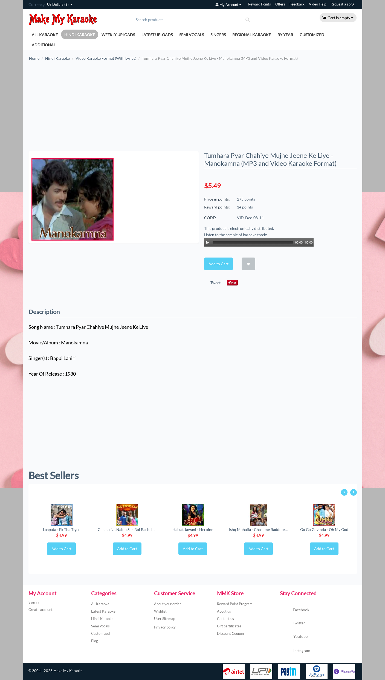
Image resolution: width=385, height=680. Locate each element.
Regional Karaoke (251, 34)
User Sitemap (164, 618)
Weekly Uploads (118, 34)
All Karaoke (45, 34)
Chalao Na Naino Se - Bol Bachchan (127, 529)
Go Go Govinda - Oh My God (324, 529)
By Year (285, 34)
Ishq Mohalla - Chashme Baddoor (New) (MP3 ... (258, 529)
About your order (167, 604)
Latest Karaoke (103, 611)
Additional (44, 44)
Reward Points (259, 4)
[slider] (253, 242)
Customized (312, 34)
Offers (280, 4)
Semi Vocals (191, 34)
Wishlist (160, 611)
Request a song (342, 4)
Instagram (295, 650)
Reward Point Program (235, 604)
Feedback (297, 4)
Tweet (215, 282)
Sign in (33, 602)
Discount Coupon (230, 633)
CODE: (210, 217)
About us (224, 611)
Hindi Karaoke (79, 34)
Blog (94, 641)
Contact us (225, 618)
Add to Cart (218, 263)
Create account (40, 609)
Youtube (294, 637)
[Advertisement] (192, 108)
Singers (218, 34)
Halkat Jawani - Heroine (192, 529)
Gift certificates (229, 626)
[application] (259, 242)
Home (34, 58)
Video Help (317, 4)
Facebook (294, 610)
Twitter (292, 623)
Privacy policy (165, 627)
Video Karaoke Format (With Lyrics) (106, 58)
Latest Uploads (157, 34)
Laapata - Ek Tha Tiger (61, 529)
